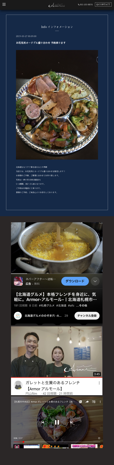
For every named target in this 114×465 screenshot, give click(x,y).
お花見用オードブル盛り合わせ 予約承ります (41, 43)
